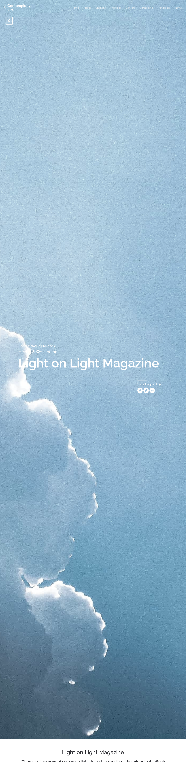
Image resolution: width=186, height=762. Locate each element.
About (87, 7)
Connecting (146, 7)
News (178, 7)
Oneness (100, 7)
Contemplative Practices (36, 346)
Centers (130, 7)
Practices (115, 7)
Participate (164, 7)
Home (75, 7)
